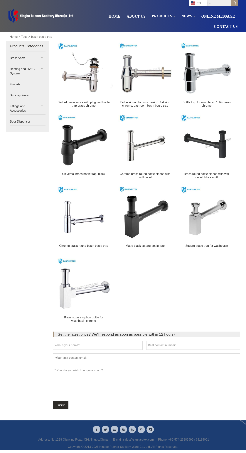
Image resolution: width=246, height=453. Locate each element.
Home (14, 36)
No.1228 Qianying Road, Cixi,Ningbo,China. (79, 442)
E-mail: (117, 442)
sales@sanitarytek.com (138, 442)
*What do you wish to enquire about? (146, 381)
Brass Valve (17, 58)
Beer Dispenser (20, 121)
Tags (24, 36)
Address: (44, 442)
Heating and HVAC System (22, 71)
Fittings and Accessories (18, 108)
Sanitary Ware (19, 95)
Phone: (163, 442)
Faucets (15, 84)
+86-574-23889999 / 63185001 (188, 442)
